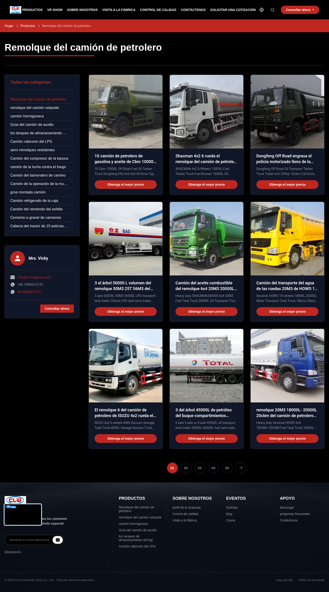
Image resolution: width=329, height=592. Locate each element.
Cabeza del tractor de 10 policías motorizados (42, 226)
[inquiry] (58, 540)
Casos (230, 520)
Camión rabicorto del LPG (31, 141)
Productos (32, 10)
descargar (287, 507)
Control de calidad (185, 514)
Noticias (232, 507)
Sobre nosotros (82, 10)
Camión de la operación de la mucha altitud (42, 184)
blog (229, 514)
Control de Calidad (158, 10)
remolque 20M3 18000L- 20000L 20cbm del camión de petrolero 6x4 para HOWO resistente (286, 415)
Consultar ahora (57, 308)
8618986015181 (29, 292)
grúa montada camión (28, 192)
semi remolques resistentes (32, 150)
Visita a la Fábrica (118, 10)
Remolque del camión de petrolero (38, 99)
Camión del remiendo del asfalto (36, 209)
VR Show (55, 10)
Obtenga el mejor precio (125, 184)
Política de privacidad (311, 580)
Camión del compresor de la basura (39, 158)
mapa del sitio (284, 580)
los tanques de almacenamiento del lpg (42, 133)
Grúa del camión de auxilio (31, 125)
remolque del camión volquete (34, 108)
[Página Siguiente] (241, 467)
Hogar (9, 26)
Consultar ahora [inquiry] (300, 10)
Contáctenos (193, 10)
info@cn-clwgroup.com (34, 277)
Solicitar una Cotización (233, 10)
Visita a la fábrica (184, 520)
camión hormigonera (27, 116)
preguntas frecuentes (295, 514)
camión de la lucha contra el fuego (38, 167)
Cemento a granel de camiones (35, 217)
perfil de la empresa (186, 507)
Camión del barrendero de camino (38, 175)
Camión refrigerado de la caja (34, 201)
